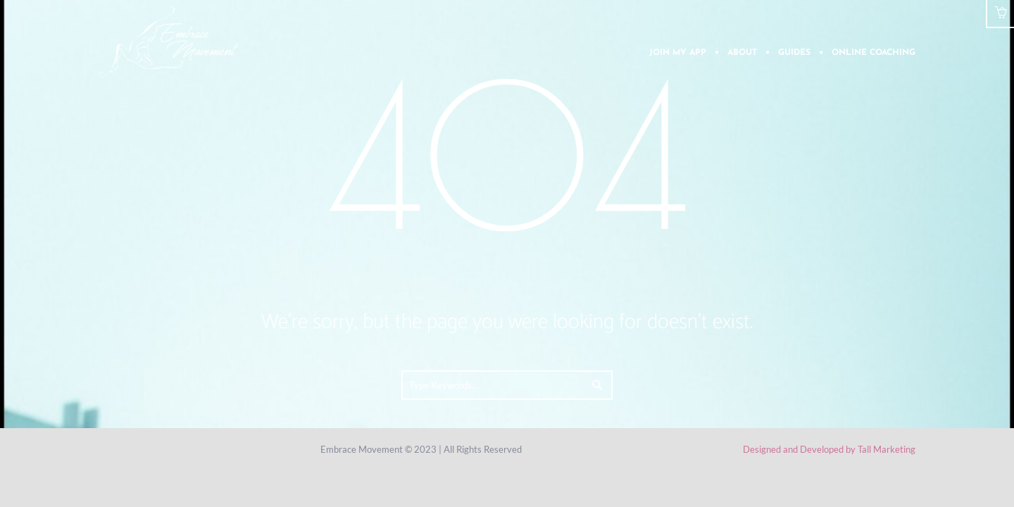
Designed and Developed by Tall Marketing (829, 449)
